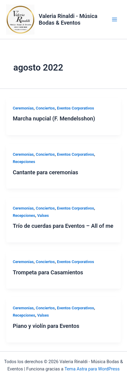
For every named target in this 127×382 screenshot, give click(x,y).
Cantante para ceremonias (45, 172)
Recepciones (24, 161)
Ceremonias (23, 108)
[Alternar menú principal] (114, 19)
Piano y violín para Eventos (46, 326)
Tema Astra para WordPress (92, 369)
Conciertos (45, 108)
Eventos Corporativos (75, 108)
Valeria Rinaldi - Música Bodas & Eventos (68, 19)
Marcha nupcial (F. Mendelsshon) (54, 118)
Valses (43, 215)
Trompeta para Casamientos (48, 272)
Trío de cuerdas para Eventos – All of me (63, 226)
